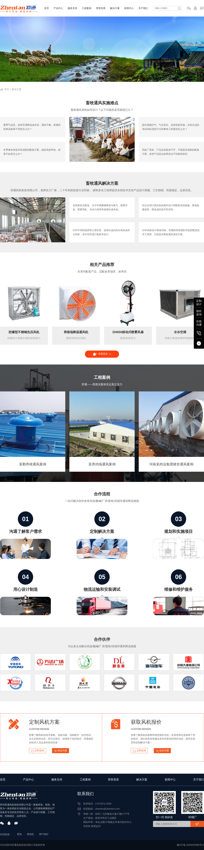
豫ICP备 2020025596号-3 (190, 845)
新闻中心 (129, 8)
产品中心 (58, 8)
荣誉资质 (101, 8)
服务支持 (72, 8)
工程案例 (86, 8)
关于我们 (143, 8)
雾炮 (19, 834)
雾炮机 (30, 834)
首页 (46, 8)
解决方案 (115, 8)
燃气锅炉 (44, 834)
